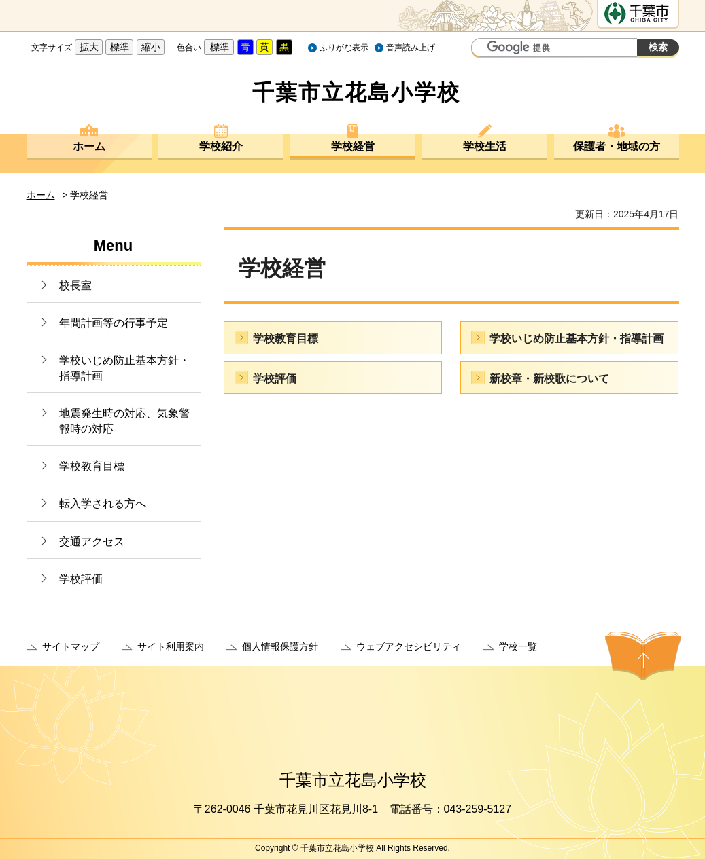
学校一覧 (518, 646)
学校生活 (484, 146)
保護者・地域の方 (616, 146)
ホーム (89, 146)
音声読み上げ (410, 47)
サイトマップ (70, 646)
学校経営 (353, 146)
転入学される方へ (102, 503)
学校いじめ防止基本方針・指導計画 (124, 367)
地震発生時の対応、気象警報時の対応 (124, 420)
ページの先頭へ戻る (643, 656)
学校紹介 (221, 146)
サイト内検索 (483, 49)
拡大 (89, 46)
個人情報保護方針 (280, 646)
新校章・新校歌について (549, 378)
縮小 (150, 46)
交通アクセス (91, 541)
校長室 (75, 285)
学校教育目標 (91, 466)
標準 (119, 46)
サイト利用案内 (170, 646)
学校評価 (81, 579)
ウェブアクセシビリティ (408, 646)
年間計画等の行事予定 (113, 323)
